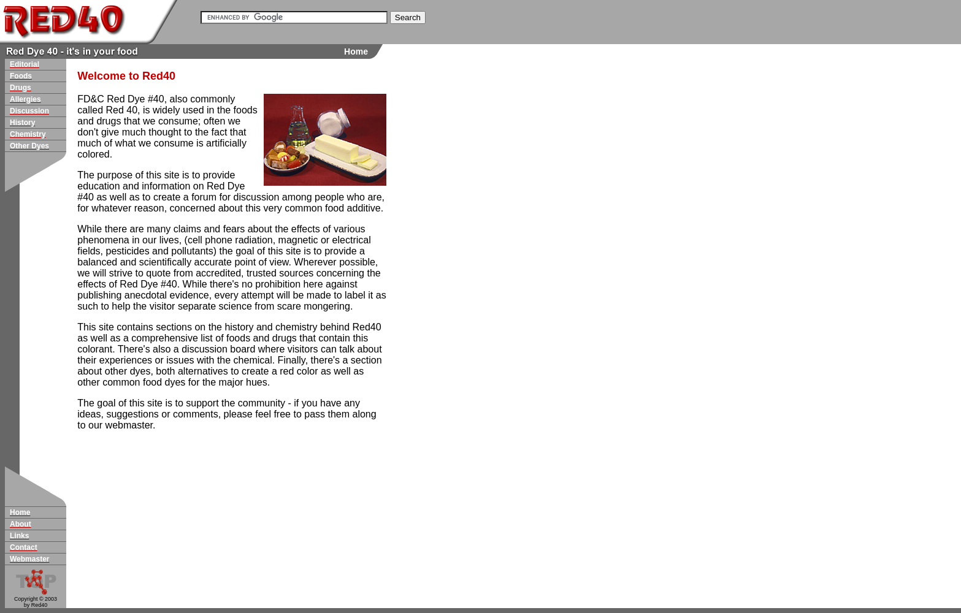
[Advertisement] (435, 272)
